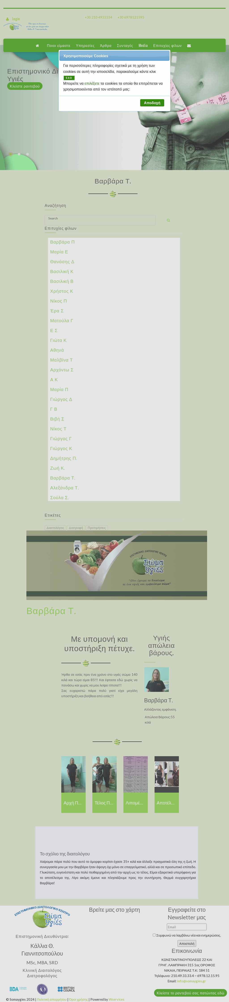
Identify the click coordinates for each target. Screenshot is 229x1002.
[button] (152, 103)
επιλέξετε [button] (92, 83)
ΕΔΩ (69, 78)
